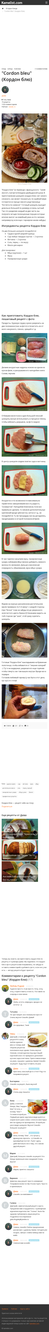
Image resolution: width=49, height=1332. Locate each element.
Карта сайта (25, 1309)
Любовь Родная (17, 986)
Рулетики (17, 69)
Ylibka (12, 1034)
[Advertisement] (24, 40)
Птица (4, 69)
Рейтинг (14, 1309)
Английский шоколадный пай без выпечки (19, 878)
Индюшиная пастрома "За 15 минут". (19, 857)
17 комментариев (41, 69)
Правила (5, 1309)
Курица (10, 69)
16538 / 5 (12, 107)
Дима (4, 95)
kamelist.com (34, 1323)
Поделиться (7, 806)
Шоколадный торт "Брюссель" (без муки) (19, 836)
